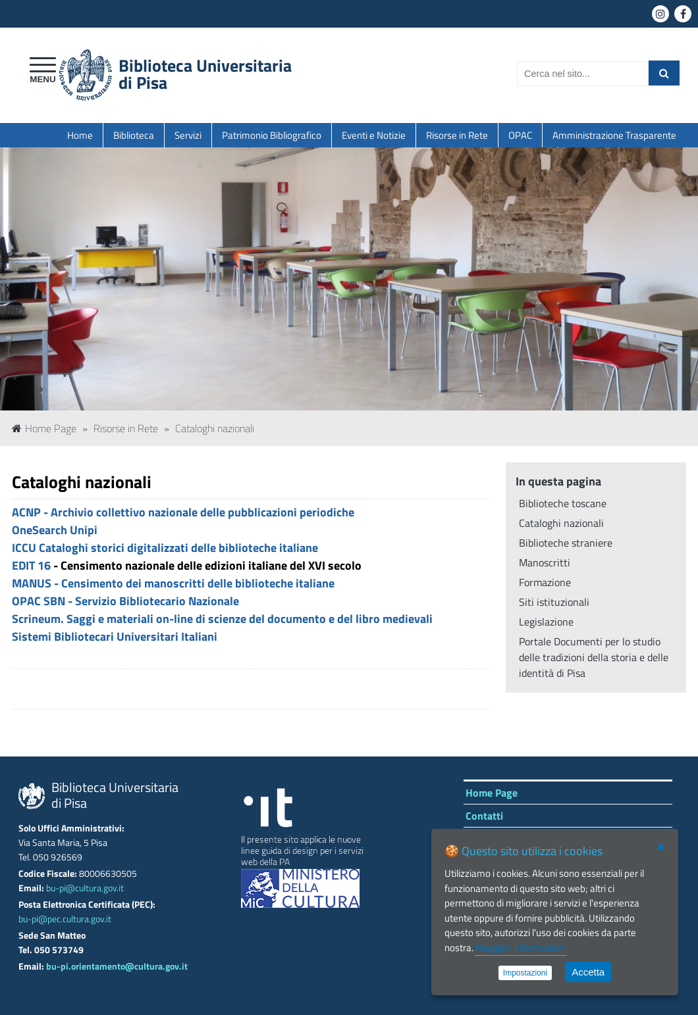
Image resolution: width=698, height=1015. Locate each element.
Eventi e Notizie (374, 135)
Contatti (484, 816)
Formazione (545, 582)
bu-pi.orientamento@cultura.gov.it (117, 966)
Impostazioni (525, 973)
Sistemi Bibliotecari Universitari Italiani (114, 636)
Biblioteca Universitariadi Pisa (205, 74)
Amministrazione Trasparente (614, 135)
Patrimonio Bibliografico (271, 135)
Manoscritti (544, 562)
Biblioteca (133, 135)
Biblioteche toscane (562, 503)
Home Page (44, 428)
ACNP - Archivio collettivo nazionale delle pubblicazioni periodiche (183, 512)
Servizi (187, 135)
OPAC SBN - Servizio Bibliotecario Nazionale (125, 601)
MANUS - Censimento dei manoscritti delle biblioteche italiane (173, 583)
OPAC (520, 135)
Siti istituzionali (554, 602)
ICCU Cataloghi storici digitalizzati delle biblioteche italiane (165, 548)
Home (80, 135)
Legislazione (546, 622)
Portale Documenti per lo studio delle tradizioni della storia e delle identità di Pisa (593, 657)
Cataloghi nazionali (214, 428)
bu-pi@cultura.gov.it (85, 888)
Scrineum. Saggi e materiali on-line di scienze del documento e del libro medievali (222, 619)
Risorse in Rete (457, 135)
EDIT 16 (31, 565)
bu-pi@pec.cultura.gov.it (64, 919)
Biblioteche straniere (565, 543)
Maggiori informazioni (520, 947)
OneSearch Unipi (54, 530)
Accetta (588, 972)
